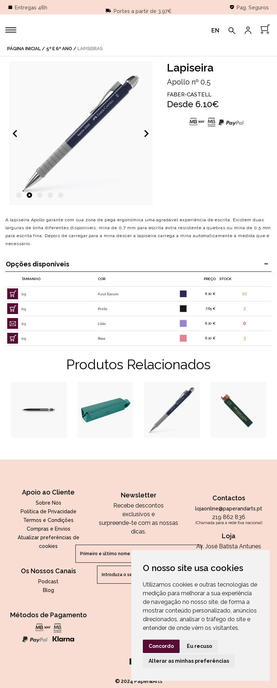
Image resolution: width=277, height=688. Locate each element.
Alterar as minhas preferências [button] (189, 661)
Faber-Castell (189, 94)
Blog (48, 590)
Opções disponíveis (137, 264)
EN (215, 30)
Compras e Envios (48, 529)
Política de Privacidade (48, 511)
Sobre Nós (48, 503)
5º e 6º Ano (59, 48)
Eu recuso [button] (199, 646)
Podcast (48, 581)
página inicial (24, 48)
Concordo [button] (161, 646)
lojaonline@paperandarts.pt (228, 508)
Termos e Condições (48, 520)
